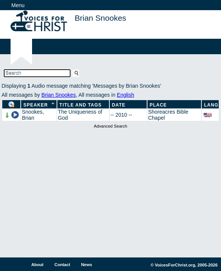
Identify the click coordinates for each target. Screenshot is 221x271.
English (125, 95)
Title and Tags (81, 105)
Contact (62, 264)
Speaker (35, 105)
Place (158, 105)
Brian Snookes (58, 95)
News (86, 264)
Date (119, 105)
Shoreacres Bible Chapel (168, 114)
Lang (211, 105)
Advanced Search (110, 126)
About (37, 264)
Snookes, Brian (33, 114)
